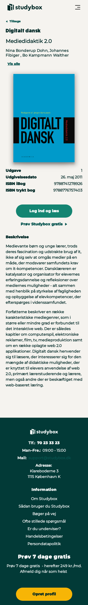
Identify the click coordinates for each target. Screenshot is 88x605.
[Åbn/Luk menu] (77, 7)
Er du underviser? (44, 529)
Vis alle (14, 64)
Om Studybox (44, 499)
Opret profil (44, 594)
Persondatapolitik (44, 544)
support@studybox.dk (49, 458)
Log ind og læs (44, 211)
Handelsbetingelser (44, 536)
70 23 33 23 (48, 443)
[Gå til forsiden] (25, 7)
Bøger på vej (44, 514)
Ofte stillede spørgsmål (44, 521)
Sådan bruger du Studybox (44, 506)
